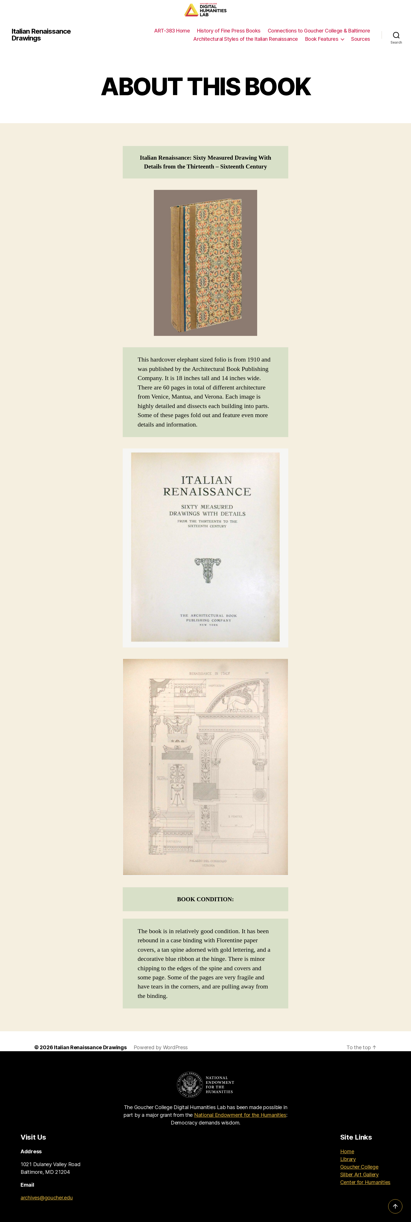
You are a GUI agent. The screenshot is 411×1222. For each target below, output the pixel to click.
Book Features (322, 39)
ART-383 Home (172, 31)
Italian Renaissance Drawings (41, 35)
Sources (360, 39)
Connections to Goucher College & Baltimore (319, 31)
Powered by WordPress (161, 1047)
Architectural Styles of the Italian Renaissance (245, 39)
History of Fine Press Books (229, 31)
